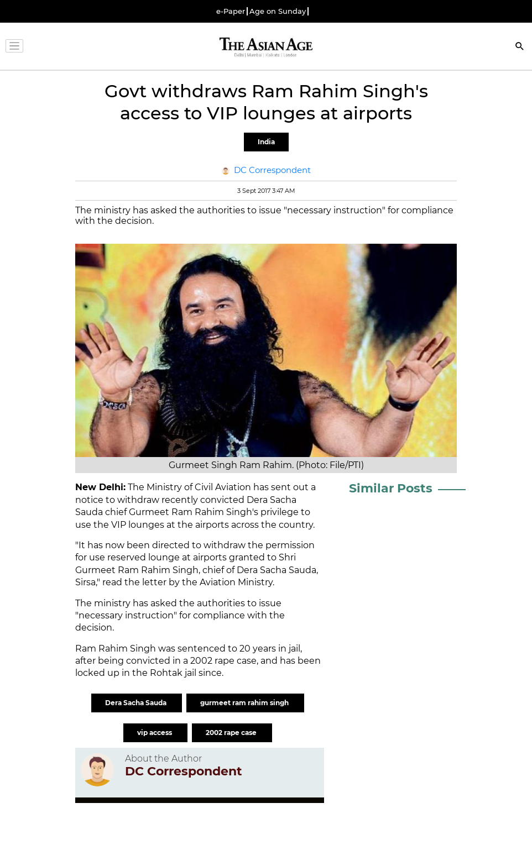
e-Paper (230, 11)
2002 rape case (232, 732)
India (266, 142)
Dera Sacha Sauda (136, 703)
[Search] (520, 47)
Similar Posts (390, 488)
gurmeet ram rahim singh (245, 703)
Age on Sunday (277, 11)
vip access (155, 732)
